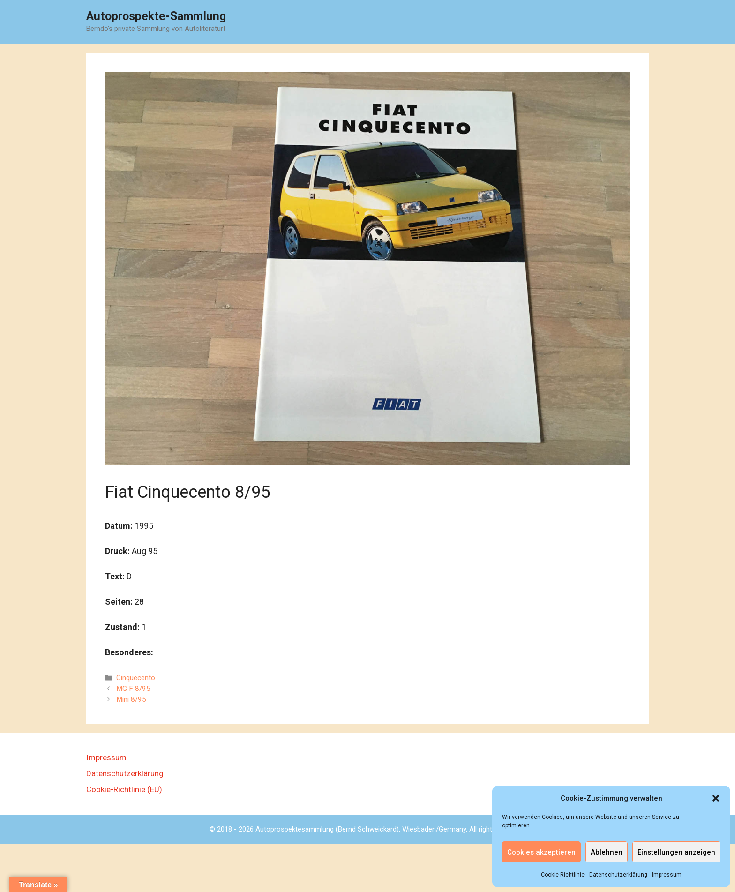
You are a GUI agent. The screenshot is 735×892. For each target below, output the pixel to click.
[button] (715, 798)
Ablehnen (606, 852)
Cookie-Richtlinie (563, 874)
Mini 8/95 (131, 699)
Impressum (667, 874)
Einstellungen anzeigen (676, 852)
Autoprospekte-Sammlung (156, 16)
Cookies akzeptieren (541, 852)
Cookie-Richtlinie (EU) (124, 789)
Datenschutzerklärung (618, 874)
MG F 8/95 (133, 688)
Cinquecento (135, 678)
